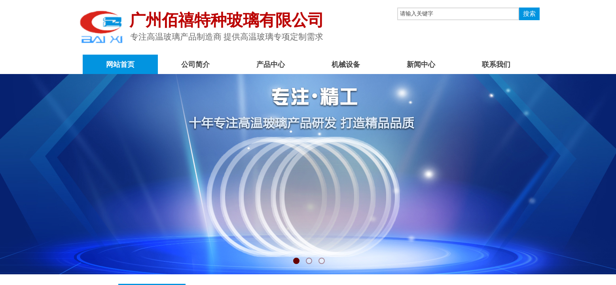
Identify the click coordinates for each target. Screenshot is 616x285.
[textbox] (458, 14)
